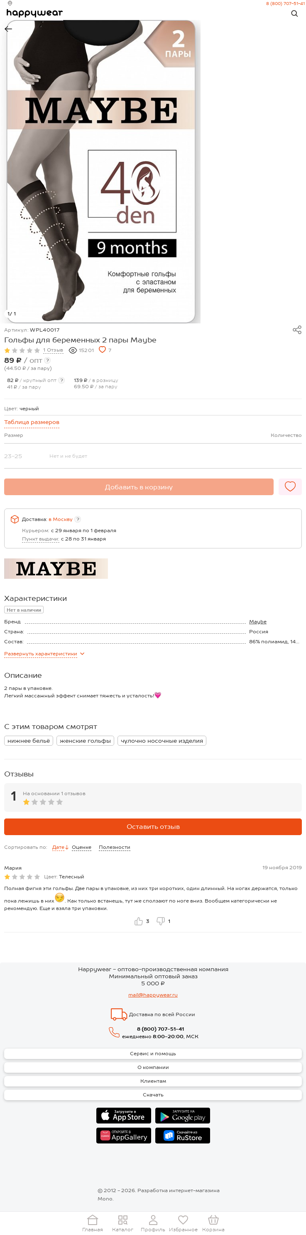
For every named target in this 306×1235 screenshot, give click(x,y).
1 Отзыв (53, 350)
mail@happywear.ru (153, 995)
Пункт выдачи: (40, 539)
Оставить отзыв (153, 827)
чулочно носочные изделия (162, 740)
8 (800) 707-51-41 (282, 3)
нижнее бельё (28, 740)
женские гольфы (85, 740)
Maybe (258, 622)
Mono (105, 1199)
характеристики (44, 653)
